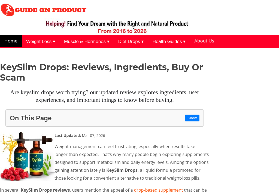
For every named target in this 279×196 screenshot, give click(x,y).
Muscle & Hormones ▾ (87, 41)
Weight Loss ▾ (40, 41)
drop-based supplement (158, 190)
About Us (204, 41)
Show (192, 118)
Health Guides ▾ (169, 41)
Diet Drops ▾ (131, 41)
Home (10, 41)
